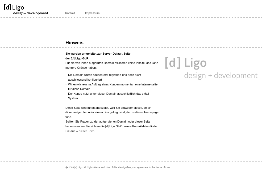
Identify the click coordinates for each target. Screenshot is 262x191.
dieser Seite (86, 131)
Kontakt (70, 13)
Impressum (92, 13)
